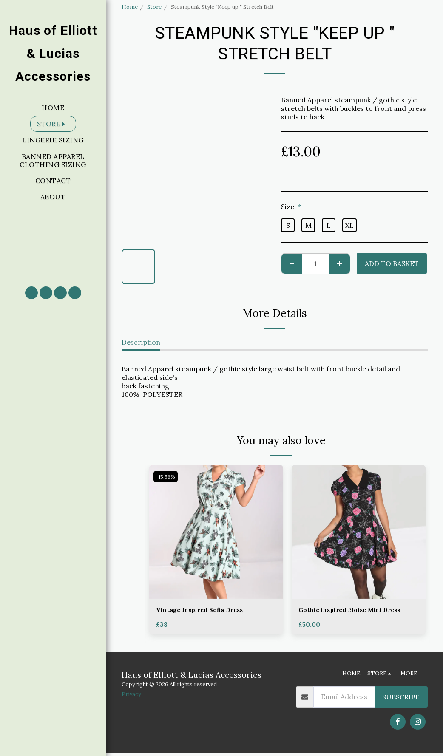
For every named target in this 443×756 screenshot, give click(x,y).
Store (154, 7)
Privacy (131, 697)
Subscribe (401, 700)
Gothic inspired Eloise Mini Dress (356, 610)
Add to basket (392, 263)
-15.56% (167, 476)
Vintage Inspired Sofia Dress (205, 610)
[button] (53, 253)
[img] (216, 532)
